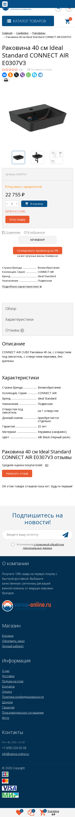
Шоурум (7, 702)
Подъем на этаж (12, 681)
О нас (6, 671)
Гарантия (8, 707)
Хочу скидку (17, 219)
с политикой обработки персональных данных (43, 546)
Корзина (7, 636)
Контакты (8, 686)
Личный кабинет (13, 646)
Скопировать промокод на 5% (37, 250)
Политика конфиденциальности (23, 697)
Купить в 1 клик (15, 211)
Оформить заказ (13, 641)
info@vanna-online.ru (15, 754)
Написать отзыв (17, 473)
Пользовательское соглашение (23, 712)
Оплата (7, 691)
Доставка (8, 676)
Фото (5, 718)
